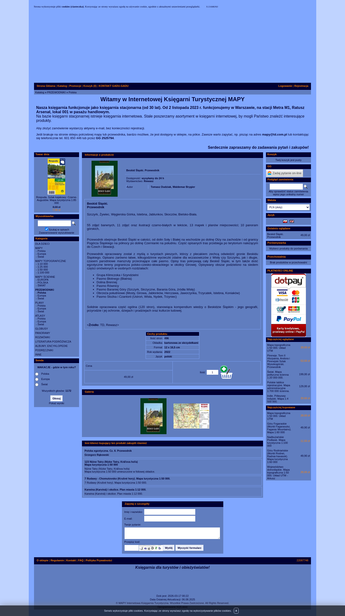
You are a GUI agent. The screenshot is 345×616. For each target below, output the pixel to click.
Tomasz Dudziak (161, 186)
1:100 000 (43, 272)
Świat (41, 256)
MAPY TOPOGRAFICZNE (50, 261)
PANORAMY (42, 333)
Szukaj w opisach (59, 229)
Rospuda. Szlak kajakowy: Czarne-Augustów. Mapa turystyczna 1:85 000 (56, 200)
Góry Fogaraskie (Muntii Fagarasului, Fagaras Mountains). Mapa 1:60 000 (279, 428)
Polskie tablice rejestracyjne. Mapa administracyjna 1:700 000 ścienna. (278, 386)
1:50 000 (43, 269)
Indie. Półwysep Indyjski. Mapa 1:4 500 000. (277, 398)
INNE (38, 354)
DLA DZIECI (42, 243)
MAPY (39, 248)
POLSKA (43, 282)
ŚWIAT (42, 285)
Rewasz (148, 181)
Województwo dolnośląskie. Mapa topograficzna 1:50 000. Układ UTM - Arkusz (278, 472)
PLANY (39, 302)
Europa (42, 253)
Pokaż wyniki (56, 403)
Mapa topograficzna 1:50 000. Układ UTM (278, 348)
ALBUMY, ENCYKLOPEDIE (51, 345)
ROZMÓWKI (42, 337)
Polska (72, 92)
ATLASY (40, 315)
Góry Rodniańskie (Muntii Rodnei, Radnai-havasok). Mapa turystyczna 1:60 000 (277, 456)
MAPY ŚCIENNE (45, 276)
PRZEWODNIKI (56, 92)
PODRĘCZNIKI (44, 350)
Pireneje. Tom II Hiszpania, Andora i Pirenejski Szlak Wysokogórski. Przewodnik (278, 361)
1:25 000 (43, 266)
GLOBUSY (41, 328)
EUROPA (43, 279)
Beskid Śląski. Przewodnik (275, 235)
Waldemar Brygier (184, 186)
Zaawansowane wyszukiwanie (56, 232)
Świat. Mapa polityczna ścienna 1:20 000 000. (278, 374)
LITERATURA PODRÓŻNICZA (53, 341)
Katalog (39, 92)
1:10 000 (43, 263)
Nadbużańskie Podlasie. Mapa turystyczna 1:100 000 (277, 441)
